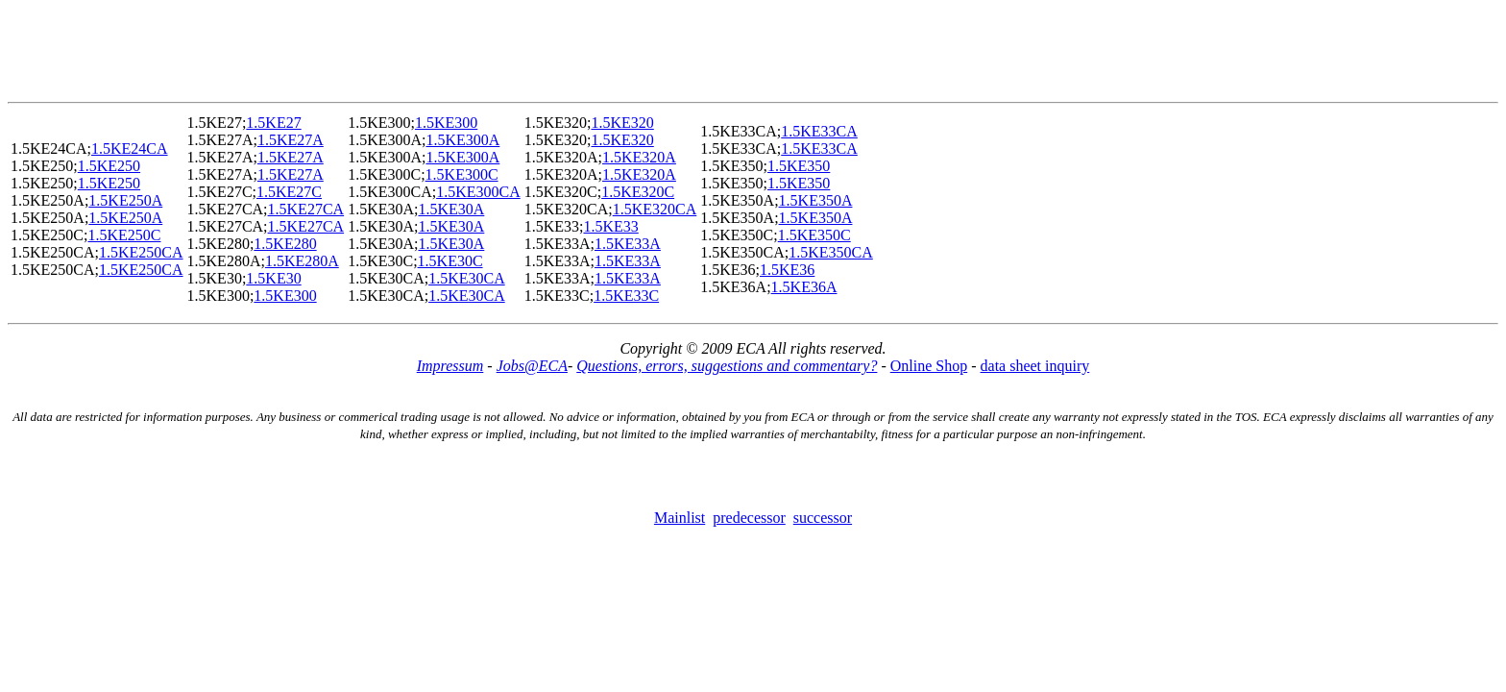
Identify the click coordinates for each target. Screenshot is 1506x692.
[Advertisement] (753, 51)
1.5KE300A (462, 140)
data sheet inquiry (1035, 366)
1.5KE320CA (655, 209)
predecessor (749, 517)
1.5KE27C (289, 192)
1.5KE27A (290, 140)
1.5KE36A (804, 287)
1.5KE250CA (141, 252)
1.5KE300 (285, 295)
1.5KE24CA (129, 148)
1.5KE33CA (819, 131)
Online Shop (928, 366)
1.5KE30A (451, 209)
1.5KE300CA (478, 192)
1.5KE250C (123, 235)
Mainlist (679, 517)
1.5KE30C (450, 261)
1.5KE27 (273, 122)
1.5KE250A (125, 200)
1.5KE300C (461, 174)
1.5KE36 (787, 269)
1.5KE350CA (831, 252)
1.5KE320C (637, 192)
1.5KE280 (285, 243)
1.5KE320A (639, 157)
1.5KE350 (798, 166)
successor (822, 517)
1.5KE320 (622, 122)
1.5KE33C (626, 295)
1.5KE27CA (306, 209)
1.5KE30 (273, 278)
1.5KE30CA (466, 278)
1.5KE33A (628, 243)
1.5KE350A (816, 200)
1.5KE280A (302, 261)
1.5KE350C (814, 235)
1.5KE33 (610, 226)
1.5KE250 (109, 166)
